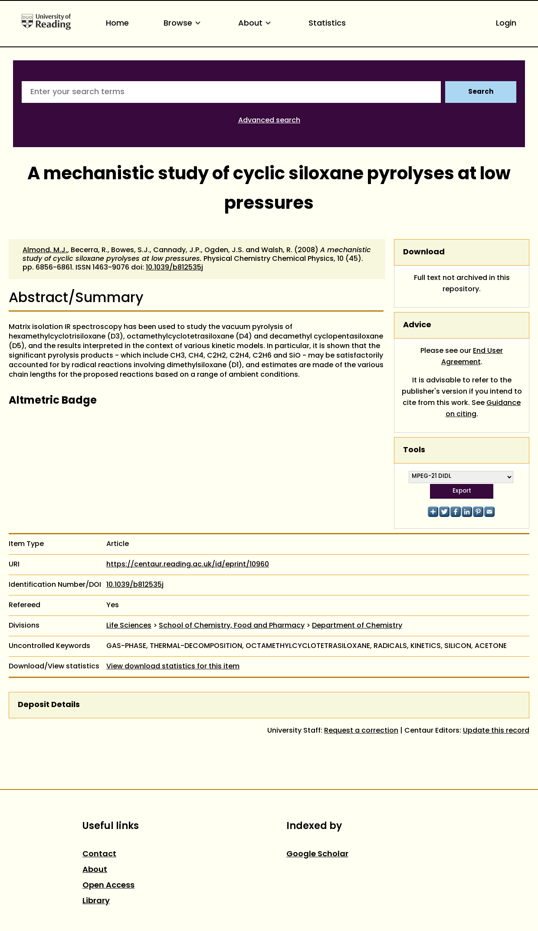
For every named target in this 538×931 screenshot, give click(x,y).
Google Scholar (317, 854)
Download (424, 252)
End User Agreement (472, 356)
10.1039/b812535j (174, 267)
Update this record (496, 731)
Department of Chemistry (357, 626)
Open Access (108, 885)
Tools (414, 450)
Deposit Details (49, 705)
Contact (99, 854)
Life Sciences (128, 626)
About (256, 23)
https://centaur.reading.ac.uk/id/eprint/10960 (187, 564)
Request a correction (361, 731)
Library (96, 901)
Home (117, 23)
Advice (417, 325)
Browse (183, 23)
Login (506, 23)
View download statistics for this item (172, 666)
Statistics (327, 23)
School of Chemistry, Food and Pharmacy (232, 626)
